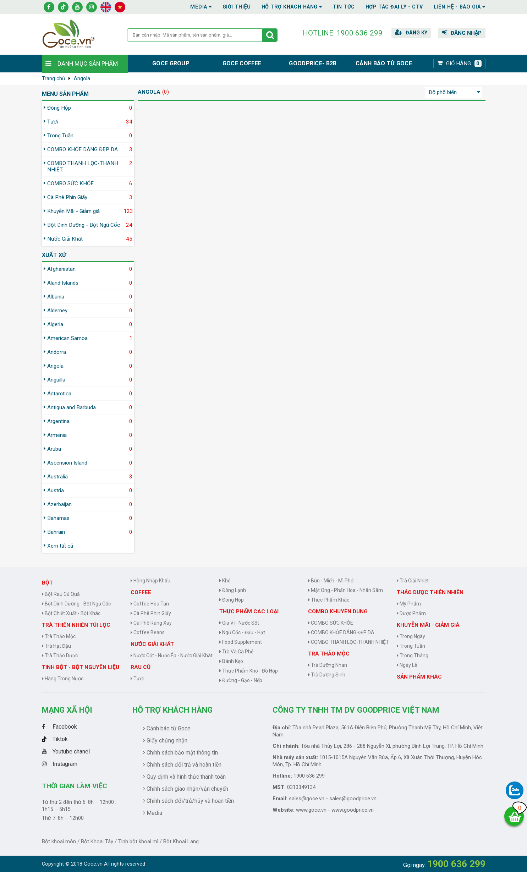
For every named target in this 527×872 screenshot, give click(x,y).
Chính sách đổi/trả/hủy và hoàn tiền (188, 800)
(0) (165, 92)
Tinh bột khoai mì (138, 841)
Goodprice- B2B (312, 63)
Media (201, 7)
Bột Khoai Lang (181, 841)
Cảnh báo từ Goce (384, 63)
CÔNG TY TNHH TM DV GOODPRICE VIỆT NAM (356, 709)
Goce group (171, 63)
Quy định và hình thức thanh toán (184, 776)
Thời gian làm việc (74, 786)
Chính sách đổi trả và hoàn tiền (182, 764)
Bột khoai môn (59, 841)
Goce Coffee (242, 63)
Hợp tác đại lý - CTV (394, 7)
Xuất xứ (54, 255)
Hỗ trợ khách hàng (172, 709)
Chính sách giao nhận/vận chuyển (185, 788)
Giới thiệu (237, 7)
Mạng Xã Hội (67, 709)
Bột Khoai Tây (97, 841)
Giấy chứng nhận (165, 740)
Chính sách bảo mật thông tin (180, 752)
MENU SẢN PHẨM (65, 94)
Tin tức (344, 7)
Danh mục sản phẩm (87, 63)
